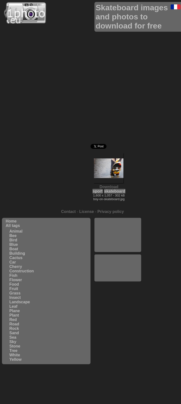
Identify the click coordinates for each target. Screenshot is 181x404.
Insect (15, 297)
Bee (12, 236)
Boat (13, 249)
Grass (14, 293)
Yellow (15, 359)
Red (13, 320)
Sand (14, 333)
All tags (13, 225)
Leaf (13, 306)
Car (12, 262)
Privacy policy (110, 211)
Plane (14, 311)
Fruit (13, 289)
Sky (12, 342)
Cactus (15, 258)
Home (11, 221)
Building (17, 253)
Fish (13, 275)
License (86, 211)
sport (98, 191)
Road (14, 324)
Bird (13, 240)
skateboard (114, 191)
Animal (15, 231)
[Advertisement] (117, 234)
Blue (13, 244)
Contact (68, 211)
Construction (21, 271)
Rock (14, 328)
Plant (14, 315)
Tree (13, 350)
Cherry (15, 267)
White (14, 355)
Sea (12, 337)
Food (14, 284)
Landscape (19, 302)
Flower (15, 280)
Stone (14, 346)
